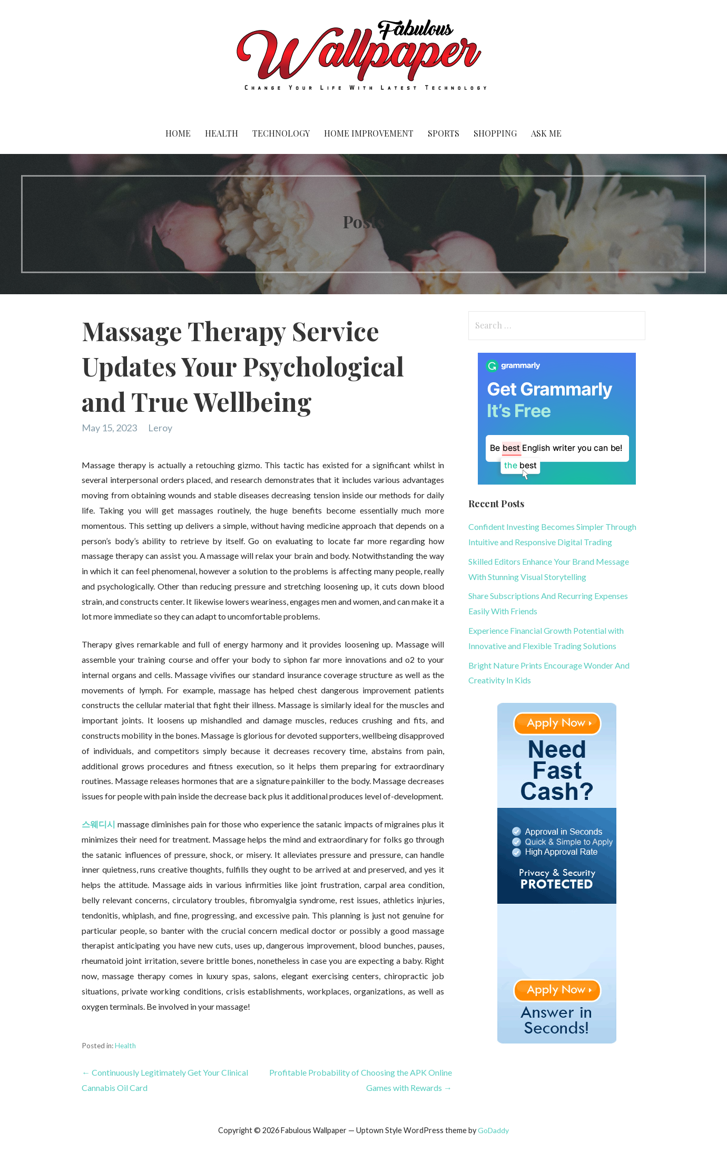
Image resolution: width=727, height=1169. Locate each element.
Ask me (546, 133)
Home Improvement (369, 133)
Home (178, 133)
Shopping (495, 133)
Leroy (160, 427)
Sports (443, 133)
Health (221, 133)
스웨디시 (98, 824)
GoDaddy (493, 1130)
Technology (281, 133)
